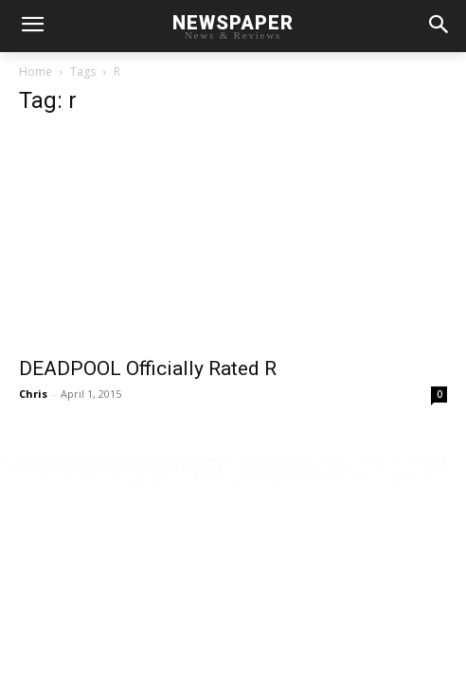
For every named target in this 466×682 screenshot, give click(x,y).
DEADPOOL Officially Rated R (148, 368)
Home (35, 71)
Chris (33, 393)
